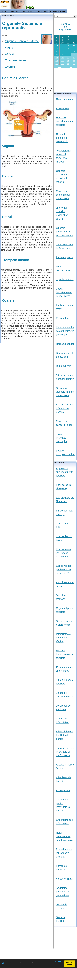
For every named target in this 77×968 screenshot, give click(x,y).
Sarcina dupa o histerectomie (64, 623)
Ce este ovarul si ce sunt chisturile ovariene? (65, 331)
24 (74, 52)
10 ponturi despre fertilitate (64, 695)
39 (68, 63)
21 (56, 52)
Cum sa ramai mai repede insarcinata (63, 553)
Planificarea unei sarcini (65, 584)
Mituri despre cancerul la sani (64, 423)
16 (74, 46)
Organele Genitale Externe (22, 41)
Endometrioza (63, 318)
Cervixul (10, 54)
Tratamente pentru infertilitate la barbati (63, 805)
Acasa (3, 11)
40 (74, 63)
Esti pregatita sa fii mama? (65, 499)
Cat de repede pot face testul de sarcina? (64, 569)
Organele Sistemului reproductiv (62, 138)
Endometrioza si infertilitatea (65, 821)
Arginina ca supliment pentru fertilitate (65, 472)
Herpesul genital (65, 344)
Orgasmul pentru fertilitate (65, 610)
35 (68, 61)
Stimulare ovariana (61, 597)
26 (62, 55)
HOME (74, 12)
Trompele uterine (15, 60)
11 (68, 43)
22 (62, 52)
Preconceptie (13, 11)
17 (56, 49)
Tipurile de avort (64, 279)
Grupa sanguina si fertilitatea (64, 669)
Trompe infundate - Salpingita (62, 438)
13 (56, 46)
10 (62, 43)
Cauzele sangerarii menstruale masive (62, 176)
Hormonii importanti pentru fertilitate (65, 121)
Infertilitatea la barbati (63, 779)
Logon (67, 12)
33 (56, 61)
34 (62, 61)
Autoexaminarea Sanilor (65, 766)
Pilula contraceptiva (63, 268)
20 (74, 49)
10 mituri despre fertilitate (65, 682)
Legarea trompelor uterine (65, 452)
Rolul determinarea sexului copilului (64, 836)
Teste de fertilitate (60, 919)
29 (56, 58)
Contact (63, 11)
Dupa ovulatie (63, 366)
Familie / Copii (42, 11)
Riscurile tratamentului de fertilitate (65, 654)
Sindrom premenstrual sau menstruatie (64, 232)
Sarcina (23, 11)
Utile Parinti (54, 11)
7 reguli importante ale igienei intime (64, 292)
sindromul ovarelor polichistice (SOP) (62, 213)
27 (68, 55)
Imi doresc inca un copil (64, 512)
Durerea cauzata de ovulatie (65, 355)
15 (68, 46)
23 (68, 52)
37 (56, 63)
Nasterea (31, 11)
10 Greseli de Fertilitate (63, 707)
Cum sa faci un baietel (64, 538)
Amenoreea (62, 108)
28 (74, 55)
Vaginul (9, 47)
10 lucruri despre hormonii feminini (65, 377)
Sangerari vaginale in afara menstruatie (65, 392)
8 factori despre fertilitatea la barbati (64, 735)
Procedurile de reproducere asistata (64, 853)
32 (74, 58)
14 (62, 46)
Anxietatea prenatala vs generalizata (62, 892)
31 (68, 58)
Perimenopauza (64, 257)
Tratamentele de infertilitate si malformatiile (65, 752)
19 (68, 49)
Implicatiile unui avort (64, 307)
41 (59, 66)
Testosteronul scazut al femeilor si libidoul (63, 156)
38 (62, 63)
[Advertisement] (65, 80)
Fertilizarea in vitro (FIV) (63, 487)
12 (74, 43)
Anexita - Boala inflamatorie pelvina (64, 408)
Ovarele (10, 66)
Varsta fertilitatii (64, 878)
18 (62, 49)
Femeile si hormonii (61, 868)
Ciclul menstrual (64, 99)
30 (62, 58)
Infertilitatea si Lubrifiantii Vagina (63, 638)
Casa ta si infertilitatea (62, 720)
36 (74, 61)
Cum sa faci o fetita (63, 525)
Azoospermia (63, 790)
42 (71, 66)
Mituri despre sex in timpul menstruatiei (63, 195)
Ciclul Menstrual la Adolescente (64, 246)
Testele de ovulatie (61, 906)
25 (56, 55)
